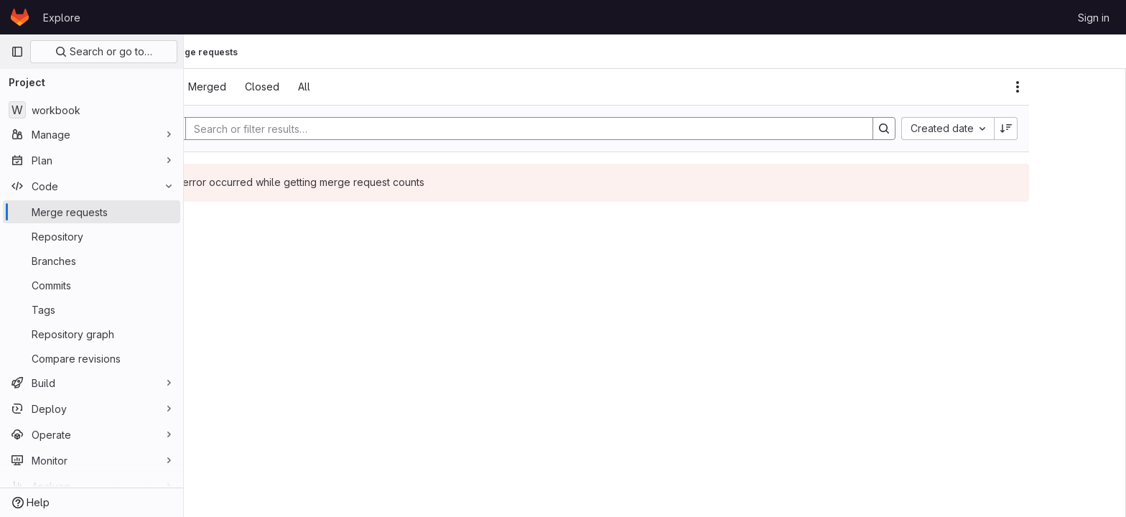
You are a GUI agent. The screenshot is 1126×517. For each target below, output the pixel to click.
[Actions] (1091, 86)
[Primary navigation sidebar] (17, 51)
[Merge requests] (91, 211)
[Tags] (91, 309)
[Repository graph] (91, 333)
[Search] (596, 128)
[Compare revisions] (91, 358)
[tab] (230, 87)
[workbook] (91, 109)
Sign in (1093, 17)
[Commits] (91, 285)
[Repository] (91, 236)
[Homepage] (20, 17)
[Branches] (91, 260)
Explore (61, 17)
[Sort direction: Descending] (1080, 128)
